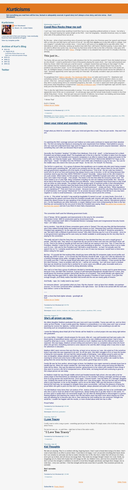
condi (66, 116)
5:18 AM (66, 436)
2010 (6, 57)
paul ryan (98, 116)
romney (46, 117)
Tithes (71, 50)
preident (108, 116)
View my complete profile (10, 40)
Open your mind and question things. (65, 123)
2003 (6, 64)
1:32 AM (66, 474)
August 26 (9, 51)
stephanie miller (53, 117)
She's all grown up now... (58, 318)
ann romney (55, 116)
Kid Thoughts (52, 446)
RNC (123, 116)
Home (81, 482)
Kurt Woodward (19, 26)
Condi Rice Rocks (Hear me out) (62, 26)
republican (115, 116)
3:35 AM (66, 406)
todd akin (62, 117)
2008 (6, 59)
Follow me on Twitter (51, 105)
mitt (88, 116)
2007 (6, 62)
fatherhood (55, 411)
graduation (62, 411)
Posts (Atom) (59, 487)
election (78, 116)
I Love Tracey (51, 419)
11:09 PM (66, 110)
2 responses (48, 113)
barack (62, 116)
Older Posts (122, 482)
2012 (6, 49)
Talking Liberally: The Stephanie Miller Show (75, 77)
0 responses (48, 307)
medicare (84, 116)
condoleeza (71, 116)
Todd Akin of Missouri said (86, 85)
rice (120, 116)
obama (92, 116)
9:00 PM (66, 305)
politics (103, 116)
